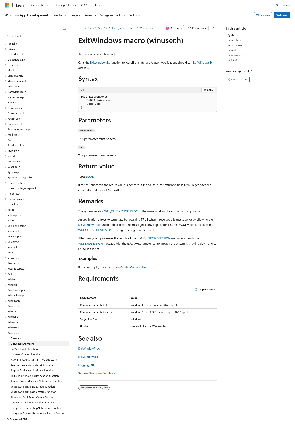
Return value (235, 45)
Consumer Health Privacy (108, 415)
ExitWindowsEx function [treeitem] (24, 316)
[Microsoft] (7, 5)
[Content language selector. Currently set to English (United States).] (22, 407)
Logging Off (86, 365)
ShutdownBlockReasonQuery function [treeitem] (32, 364)
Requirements (235, 55)
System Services (126, 28)
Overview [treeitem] (16, 305)
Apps (91, 28)
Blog (51, 415)
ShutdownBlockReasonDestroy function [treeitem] (33, 359)
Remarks (232, 50)
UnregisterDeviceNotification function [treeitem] (32, 370)
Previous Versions (34, 415)
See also (232, 59)
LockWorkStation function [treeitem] (26, 322)
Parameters (234, 40)
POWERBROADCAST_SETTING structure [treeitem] (34, 327)
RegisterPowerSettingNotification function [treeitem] (35, 343)
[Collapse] (64, 28)
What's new (263, 15)
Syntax (232, 35)
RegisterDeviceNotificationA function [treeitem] (32, 332)
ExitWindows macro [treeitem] (22, 311)
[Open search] (277, 5)
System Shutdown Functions (97, 373)
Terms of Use (137, 415)
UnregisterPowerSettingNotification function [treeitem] (36, 375)
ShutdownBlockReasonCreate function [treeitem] (33, 354)
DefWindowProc (89, 225)
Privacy (82, 415)
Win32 (101, 28)
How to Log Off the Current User (126, 267)
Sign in (286, 5)
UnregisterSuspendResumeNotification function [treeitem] (38, 380)
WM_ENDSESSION (90, 243)
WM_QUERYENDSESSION (121, 211)
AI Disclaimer (12, 415)
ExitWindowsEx (100, 62)
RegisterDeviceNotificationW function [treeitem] (32, 338)
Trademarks (156, 415)
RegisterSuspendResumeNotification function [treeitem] (36, 348)
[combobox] (37, 36)
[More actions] (213, 28)
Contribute (67, 415)
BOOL (90, 176)
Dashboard (282, 15)
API (111, 28)
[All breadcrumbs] (81, 28)
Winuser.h (145, 28)
